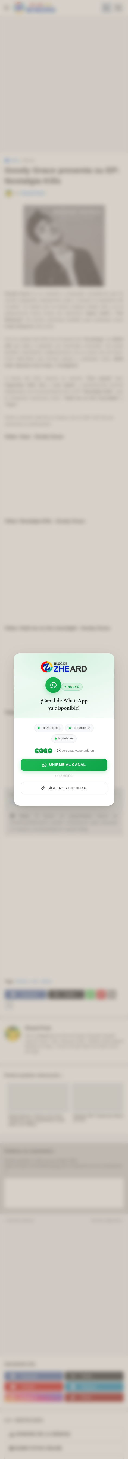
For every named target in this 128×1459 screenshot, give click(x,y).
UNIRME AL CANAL (64, 764)
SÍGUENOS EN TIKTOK (64, 788)
